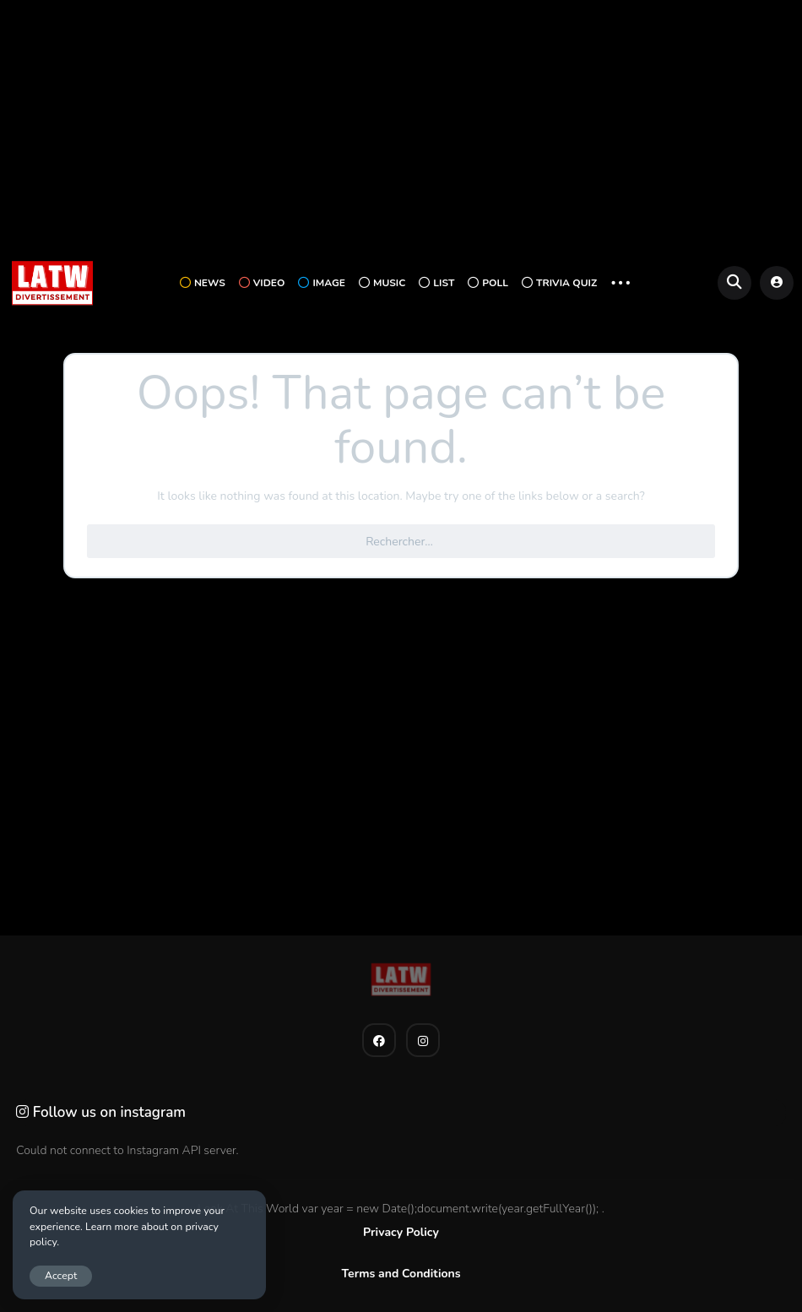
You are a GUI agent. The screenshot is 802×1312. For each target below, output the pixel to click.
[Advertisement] (401, 127)
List (436, 283)
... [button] (620, 280)
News (202, 283)
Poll (488, 283)
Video (262, 283)
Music (382, 283)
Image (321, 283)
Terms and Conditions (400, 1274)
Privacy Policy (401, 1232)
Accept (61, 1275)
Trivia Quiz (559, 283)
